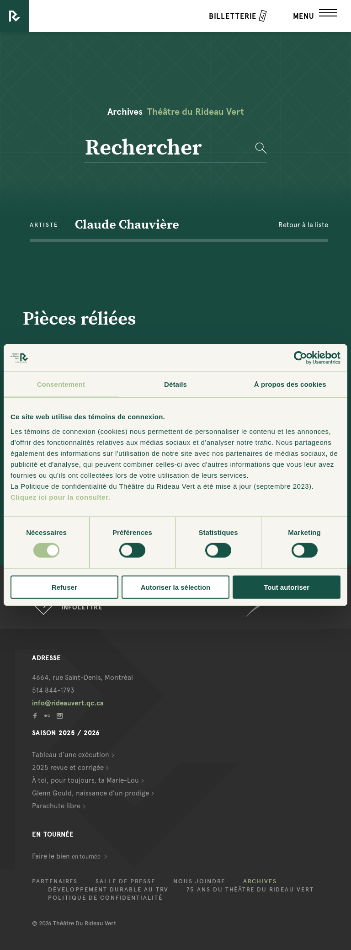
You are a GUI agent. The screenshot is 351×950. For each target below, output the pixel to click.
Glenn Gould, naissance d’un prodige (90, 793)
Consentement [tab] (61, 384)
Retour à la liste (303, 225)
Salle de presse (125, 881)
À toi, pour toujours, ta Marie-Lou (85, 780)
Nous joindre (199, 881)
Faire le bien (67, 856)
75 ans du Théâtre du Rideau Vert (250, 889)
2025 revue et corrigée (68, 767)
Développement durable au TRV (108, 889)
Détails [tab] (175, 384)
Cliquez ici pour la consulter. (60, 497)
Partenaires (55, 881)
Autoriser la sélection (176, 587)
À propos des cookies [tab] (290, 384)
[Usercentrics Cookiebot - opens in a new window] (300, 358)
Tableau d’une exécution (70, 755)
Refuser (64, 587)
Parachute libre (56, 806)
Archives (260, 881)
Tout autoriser (286, 587)
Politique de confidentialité (105, 898)
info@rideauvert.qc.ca (68, 703)
